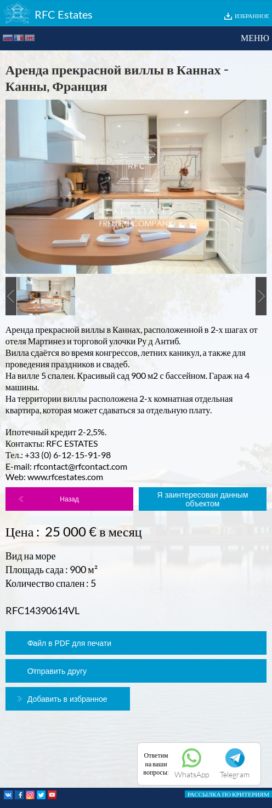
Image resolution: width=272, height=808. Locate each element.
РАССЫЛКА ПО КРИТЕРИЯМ (228, 794)
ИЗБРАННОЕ (252, 15)
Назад (69, 499)
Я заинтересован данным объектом (202, 499)
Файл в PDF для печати (69, 643)
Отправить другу (57, 671)
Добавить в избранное (67, 699)
